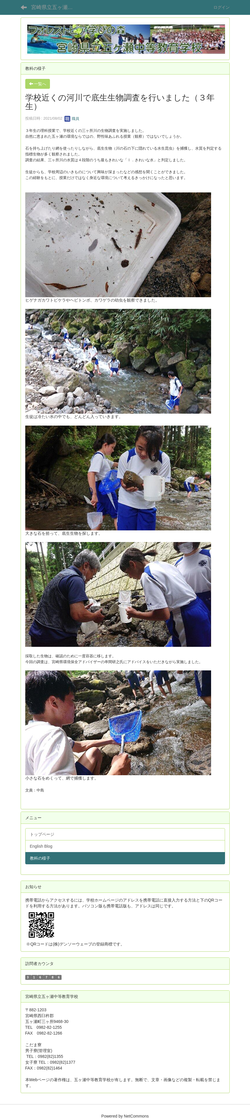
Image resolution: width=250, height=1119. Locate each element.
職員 (72, 118)
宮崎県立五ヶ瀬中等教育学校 (55, 7)
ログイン (221, 7)
